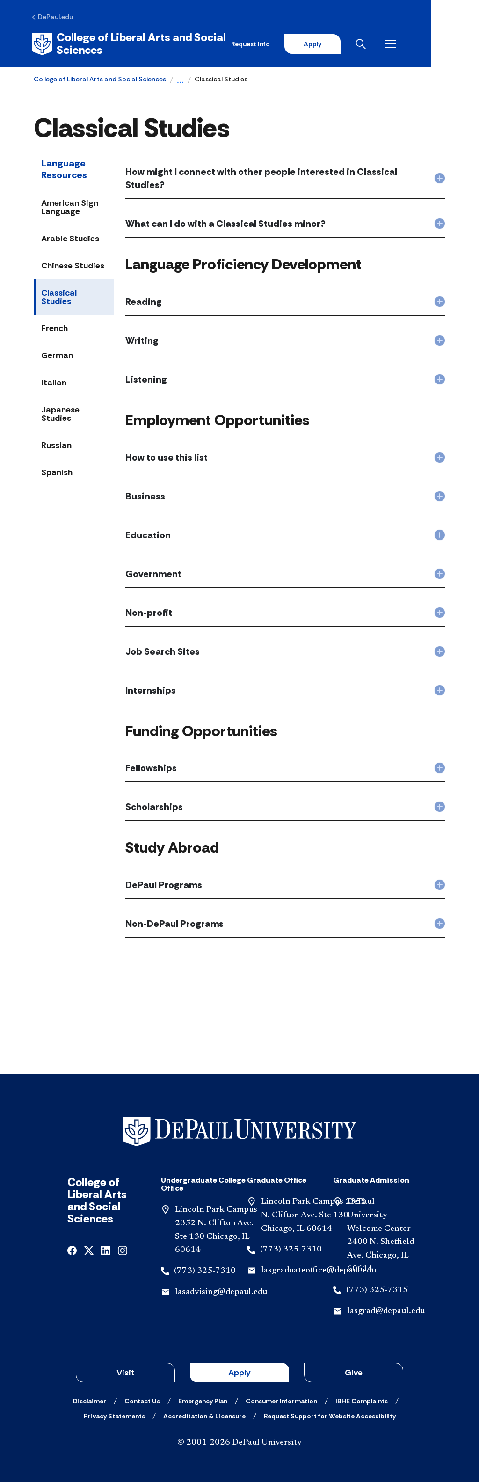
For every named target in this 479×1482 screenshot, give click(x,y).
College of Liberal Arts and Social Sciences (100, 77)
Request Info (295, 43)
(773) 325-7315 (377, 1289)
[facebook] (72, 1248)
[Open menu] (437, 43)
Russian (56, 443)
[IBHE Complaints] (361, 1399)
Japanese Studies (60, 412)
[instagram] (122, 1248)
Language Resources (64, 168)
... (180, 79)
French (54, 327)
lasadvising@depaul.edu (221, 1291)
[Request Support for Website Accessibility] (330, 1414)
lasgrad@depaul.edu (386, 1310)
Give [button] (354, 1371)
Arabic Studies (70, 237)
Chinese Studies (72, 264)
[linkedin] (105, 1248)
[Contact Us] (142, 1399)
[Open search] (408, 43)
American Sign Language (69, 206)
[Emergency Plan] (202, 1399)
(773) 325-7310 (205, 1269)
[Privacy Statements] (114, 1414)
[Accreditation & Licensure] (204, 1414)
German (57, 354)
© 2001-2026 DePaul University (239, 1441)
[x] (89, 1248)
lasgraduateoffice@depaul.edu (318, 1269)
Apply (358, 43)
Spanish (57, 471)
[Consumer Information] (281, 1399)
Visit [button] (125, 1371)
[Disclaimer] (89, 1399)
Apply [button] (239, 1371)
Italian (53, 381)
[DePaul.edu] (54, 17)
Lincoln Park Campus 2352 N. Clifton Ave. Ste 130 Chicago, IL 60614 (313, 1214)
